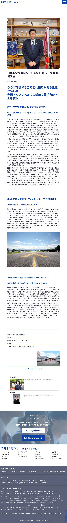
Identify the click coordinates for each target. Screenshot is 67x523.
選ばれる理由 (5, 454)
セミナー (20, 454)
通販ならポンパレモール (58, 500)
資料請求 (37, 454)
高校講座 (22, 472)
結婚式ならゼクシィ (29, 500)
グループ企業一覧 (37, 509)
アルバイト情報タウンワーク (37, 496)
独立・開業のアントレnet (7, 496)
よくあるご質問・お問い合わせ (17, 513)
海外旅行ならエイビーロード (16, 500)
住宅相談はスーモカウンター (47, 502)
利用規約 (54, 456)
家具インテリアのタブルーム (22, 507)
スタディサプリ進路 (7, 480)
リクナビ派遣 (30, 493)
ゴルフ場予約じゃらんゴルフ (50, 507)
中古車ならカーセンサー (7, 505)
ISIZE (44, 509)
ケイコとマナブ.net (55, 498)
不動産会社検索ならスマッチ (31, 502)
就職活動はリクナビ (6, 493)
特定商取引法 (55, 454)
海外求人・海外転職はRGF (7, 507)
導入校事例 (4, 459)
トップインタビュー (23, 452)
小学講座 (4, 472)
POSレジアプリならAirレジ (7, 509)
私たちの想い (38, 456)
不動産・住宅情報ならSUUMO (8, 502)
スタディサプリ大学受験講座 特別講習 (53, 472)
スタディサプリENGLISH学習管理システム (14, 483)
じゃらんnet (4, 500)
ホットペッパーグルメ (20, 505)
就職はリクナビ (51, 491)
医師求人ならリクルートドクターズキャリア (24, 498)
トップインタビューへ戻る (33, 369)
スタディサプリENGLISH (22, 480)
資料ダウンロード (35, 438)
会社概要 (54, 452)
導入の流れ (4, 456)
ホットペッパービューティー (34, 505)
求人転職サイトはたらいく (52, 496)
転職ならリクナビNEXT (6, 491)
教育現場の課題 (39, 459)
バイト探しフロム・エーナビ (22, 496)
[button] (64, 2)
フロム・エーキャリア (6, 498)
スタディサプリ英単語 (38, 480)
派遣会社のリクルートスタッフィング (44, 493)
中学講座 (13, 472)
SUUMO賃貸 (20, 502)
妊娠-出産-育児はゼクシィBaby (43, 500)
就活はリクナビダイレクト (19, 493)
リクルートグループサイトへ (55, 513)
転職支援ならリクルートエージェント (23, 491)
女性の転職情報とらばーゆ (40, 491)
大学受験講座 (33, 472)
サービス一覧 (5, 452)
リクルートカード (20, 509)
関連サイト (28, 509)
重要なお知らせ (5, 513)
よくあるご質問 (22, 456)
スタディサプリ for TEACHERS (38, 483)
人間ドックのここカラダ (48, 505)
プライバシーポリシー (58, 459)
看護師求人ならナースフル (42, 498)
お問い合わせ (35, 430)
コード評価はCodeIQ (36, 507)
